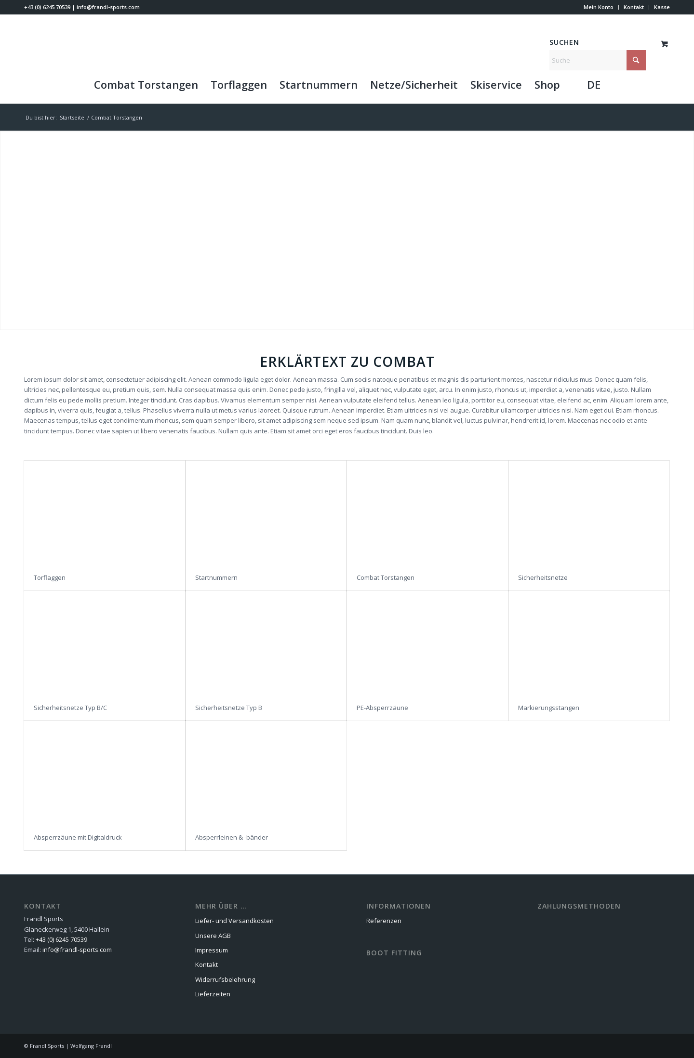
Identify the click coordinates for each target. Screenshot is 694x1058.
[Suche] (597, 60)
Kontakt (634, 7)
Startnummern (216, 577)
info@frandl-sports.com (108, 7)
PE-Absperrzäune (382, 707)
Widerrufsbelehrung (225, 979)
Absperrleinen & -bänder (231, 837)
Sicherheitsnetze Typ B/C (70, 707)
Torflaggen (50, 577)
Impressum (211, 950)
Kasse (662, 7)
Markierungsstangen (548, 707)
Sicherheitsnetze (543, 577)
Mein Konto (599, 7)
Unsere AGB (213, 935)
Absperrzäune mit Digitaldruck (78, 837)
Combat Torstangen (385, 577)
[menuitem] (599, 7)
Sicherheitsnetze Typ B (228, 707)
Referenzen (383, 920)
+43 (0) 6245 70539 (47, 7)
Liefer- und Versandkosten (234, 920)
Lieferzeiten (212, 994)
